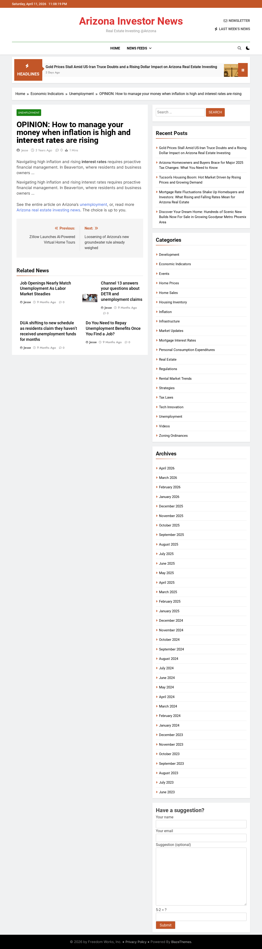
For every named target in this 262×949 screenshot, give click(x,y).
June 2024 (167, 678)
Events (164, 274)
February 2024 (169, 716)
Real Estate (168, 359)
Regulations (168, 369)
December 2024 (171, 620)
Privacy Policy (136, 942)
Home (115, 48)
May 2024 (166, 687)
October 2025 (169, 525)
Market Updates (171, 331)
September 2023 (171, 764)
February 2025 (169, 601)
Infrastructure (169, 321)
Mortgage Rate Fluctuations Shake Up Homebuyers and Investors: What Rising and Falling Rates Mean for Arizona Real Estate (201, 197)
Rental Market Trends (175, 379)
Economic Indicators (175, 264)
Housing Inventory (173, 302)
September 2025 (171, 535)
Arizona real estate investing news (48, 210)
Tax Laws (166, 397)
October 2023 (169, 754)
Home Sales (168, 293)
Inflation (165, 312)
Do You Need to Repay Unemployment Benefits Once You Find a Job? (113, 328)
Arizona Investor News (131, 21)
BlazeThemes (181, 942)
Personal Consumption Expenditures (187, 350)
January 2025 (169, 611)
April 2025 (166, 583)
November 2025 (171, 516)
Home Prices (169, 283)
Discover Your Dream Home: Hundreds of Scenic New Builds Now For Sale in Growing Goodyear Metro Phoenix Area (202, 217)
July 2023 (166, 782)
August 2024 (168, 659)
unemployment (93, 204)
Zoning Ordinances (173, 436)
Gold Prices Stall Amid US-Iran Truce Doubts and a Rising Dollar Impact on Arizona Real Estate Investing (139, 67)
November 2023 (171, 744)
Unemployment (29, 113)
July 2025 (166, 554)
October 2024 (169, 640)
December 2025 (171, 506)
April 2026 (166, 468)
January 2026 (169, 497)
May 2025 (166, 573)
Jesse (24, 150)
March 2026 (168, 478)
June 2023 (167, 792)
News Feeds (137, 48)
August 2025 (168, 544)
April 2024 (166, 697)
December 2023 (171, 735)
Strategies (167, 388)
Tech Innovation (171, 407)
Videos (164, 426)
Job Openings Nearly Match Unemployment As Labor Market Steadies (45, 288)
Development (169, 255)
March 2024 (168, 706)
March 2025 (168, 592)
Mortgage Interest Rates (177, 340)
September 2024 (171, 649)
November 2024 (171, 630)
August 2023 (168, 773)
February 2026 (169, 487)
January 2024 (169, 725)
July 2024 (166, 668)
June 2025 (167, 563)
